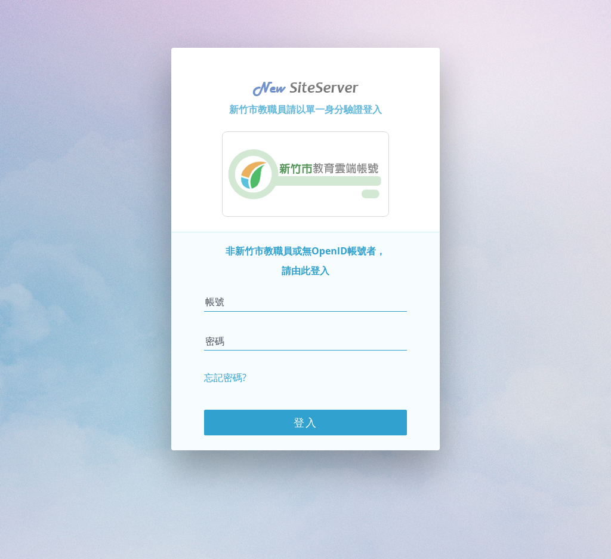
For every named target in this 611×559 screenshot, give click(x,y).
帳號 (214, 301)
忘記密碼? (225, 377)
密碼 (214, 341)
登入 (305, 422)
